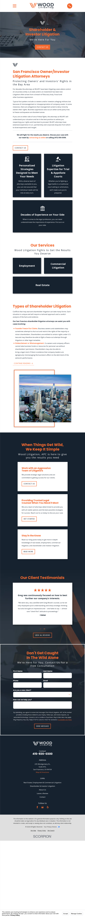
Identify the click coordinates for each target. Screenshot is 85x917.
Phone (15, 681)
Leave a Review (42, 793)
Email (45, 681)
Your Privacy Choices (52, 827)
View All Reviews (42, 635)
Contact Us (42, 47)
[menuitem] (33, 830)
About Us (42, 790)
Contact (42, 797)
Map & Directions (42, 772)
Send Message (42, 726)
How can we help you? (22, 700)
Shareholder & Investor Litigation (42, 786)
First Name (17, 671)
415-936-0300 (42, 753)
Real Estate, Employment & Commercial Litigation (42, 782)
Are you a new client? (22, 690)
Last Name (47, 671)
